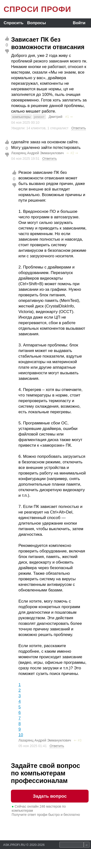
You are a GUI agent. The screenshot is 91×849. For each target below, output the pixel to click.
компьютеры (21, 117)
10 (20, 735)
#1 (67, 117)
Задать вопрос (49, 796)
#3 (80, 740)
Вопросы (36, 23)
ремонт (39, 117)
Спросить (14, 23)
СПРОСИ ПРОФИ (37, 9)
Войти (79, 23)
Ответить (78, 128)
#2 (72, 153)
